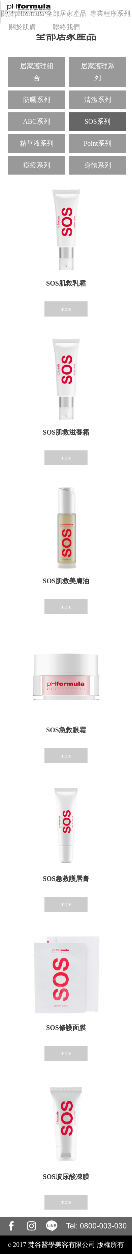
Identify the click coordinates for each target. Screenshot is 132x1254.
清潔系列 (97, 99)
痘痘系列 (36, 165)
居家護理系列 (97, 71)
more (66, 309)
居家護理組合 (37, 71)
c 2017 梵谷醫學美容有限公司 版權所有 (66, 1244)
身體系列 (97, 165)
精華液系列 (37, 143)
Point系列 (97, 143)
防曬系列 (36, 99)
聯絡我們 (66, 27)
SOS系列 (97, 121)
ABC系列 (36, 121)
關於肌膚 (22, 27)
